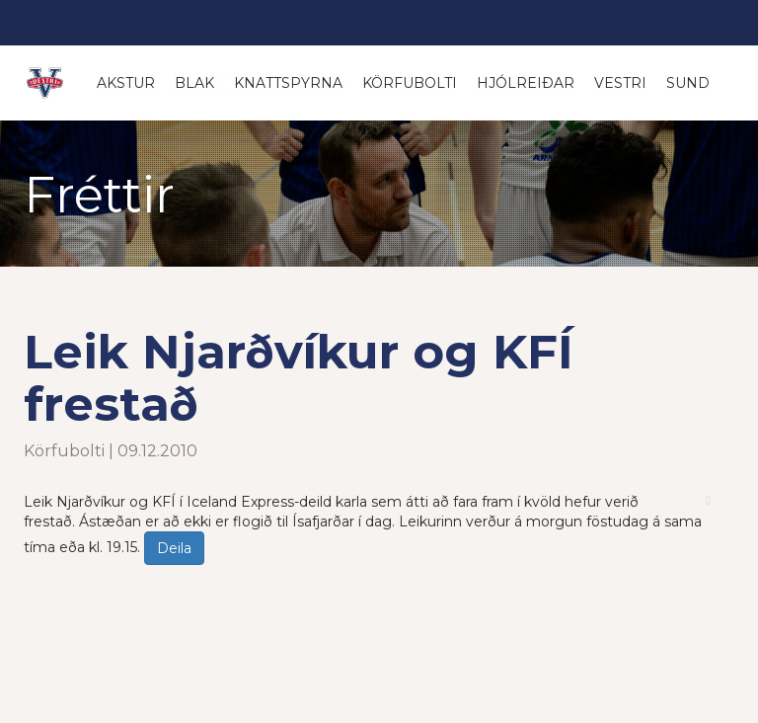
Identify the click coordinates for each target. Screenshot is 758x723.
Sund (688, 83)
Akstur (126, 83)
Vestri (620, 83)
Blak (194, 83)
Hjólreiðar (525, 83)
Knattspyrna (288, 83)
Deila (174, 548)
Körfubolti (409, 83)
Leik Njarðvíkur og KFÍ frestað (298, 378)
